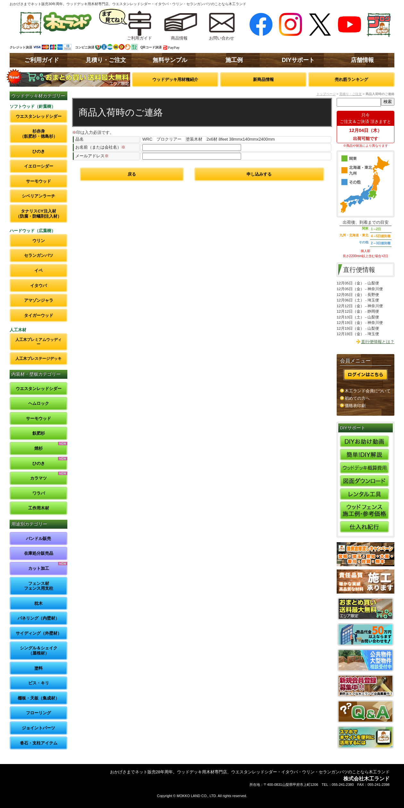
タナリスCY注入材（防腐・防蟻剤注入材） (39, 214)
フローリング (38, 712)
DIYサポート (298, 60)
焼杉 (38, 448)
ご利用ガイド (41, 60)
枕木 (38, 603)
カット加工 (38, 568)
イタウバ (38, 285)
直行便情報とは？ (377, 341)
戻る (132, 174)
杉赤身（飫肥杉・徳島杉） (38, 134)
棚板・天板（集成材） (38, 698)
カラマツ (38, 478)
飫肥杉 (38, 433)
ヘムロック (38, 403)
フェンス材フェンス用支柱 (38, 586)
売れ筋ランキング (351, 79)
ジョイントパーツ (38, 727)
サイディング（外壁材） (39, 633)
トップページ (326, 94)
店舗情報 (362, 60)
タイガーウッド (38, 315)
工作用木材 (38, 508)
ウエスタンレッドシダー (39, 116)
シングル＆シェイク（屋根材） (38, 651)
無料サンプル (170, 60)
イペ (38, 270)
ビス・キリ (38, 683)
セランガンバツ (38, 255)
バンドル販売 (38, 538)
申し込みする (259, 174)
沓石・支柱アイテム (38, 743)
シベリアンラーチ (38, 196)
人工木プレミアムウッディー (38, 341)
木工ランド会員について (368, 390)
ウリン (38, 240)
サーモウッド (38, 181)
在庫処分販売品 (38, 553)
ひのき (38, 151)
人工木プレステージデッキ (38, 358)
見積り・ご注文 (106, 60)
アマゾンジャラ (38, 300)
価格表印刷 (355, 405)
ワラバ (38, 493)
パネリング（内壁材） (38, 618)
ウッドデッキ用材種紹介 (175, 79)
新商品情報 (263, 79)
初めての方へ (357, 398)
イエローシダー (38, 166)
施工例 (234, 60)
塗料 (38, 668)
